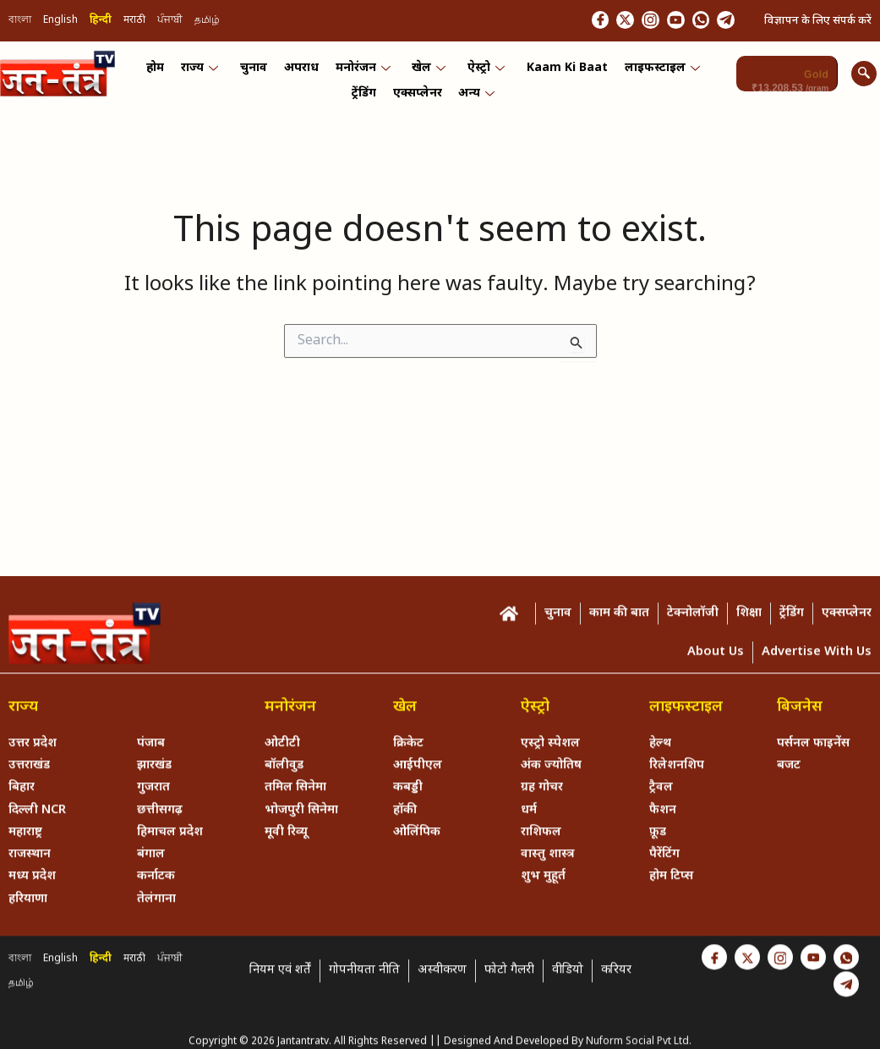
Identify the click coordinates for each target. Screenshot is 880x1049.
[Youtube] (656, 21)
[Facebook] (557, 21)
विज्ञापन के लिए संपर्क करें (818, 21)
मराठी (134, 22)
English (60, 22)
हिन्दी (101, 22)
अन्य (475, 113)
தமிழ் (207, 22)
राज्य (204, 77)
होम (162, 77)
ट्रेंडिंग (365, 113)
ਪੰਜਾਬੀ (170, 22)
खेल (428, 77)
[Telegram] (722, 21)
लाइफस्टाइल (656, 77)
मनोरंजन (363, 77)
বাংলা (19, 22)
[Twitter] (590, 21)
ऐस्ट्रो (483, 77)
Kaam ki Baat (563, 77)
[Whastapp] (689, 21)
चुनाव (257, 77)
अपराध (303, 77)
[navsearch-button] (864, 76)
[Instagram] (623, 21)
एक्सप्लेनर (417, 113)
